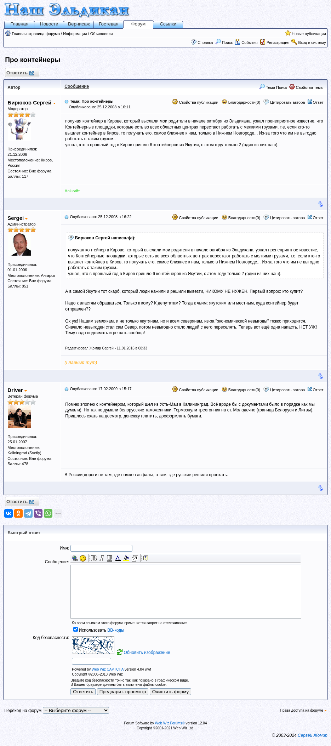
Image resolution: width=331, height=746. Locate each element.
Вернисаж (79, 24)
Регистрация (278, 42)
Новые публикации (309, 34)
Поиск (224, 42)
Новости (49, 24)
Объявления (101, 34)
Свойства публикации (195, 102)
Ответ (318, 102)
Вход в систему (312, 42)
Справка (205, 42)
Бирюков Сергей (31, 102)
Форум (138, 24)
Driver (17, 390)
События (246, 42)
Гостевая (108, 24)
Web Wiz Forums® (170, 723)
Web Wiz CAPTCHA (108, 669)
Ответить (19, 73)
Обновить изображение (147, 652)
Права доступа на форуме (303, 710)
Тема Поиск (273, 87)
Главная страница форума (36, 34)
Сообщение (76, 86)
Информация (75, 34)
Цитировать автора (287, 102)
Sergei (17, 218)
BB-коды (115, 630)
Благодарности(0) (241, 102)
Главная (19, 24)
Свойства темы (306, 87)
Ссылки (168, 24)
